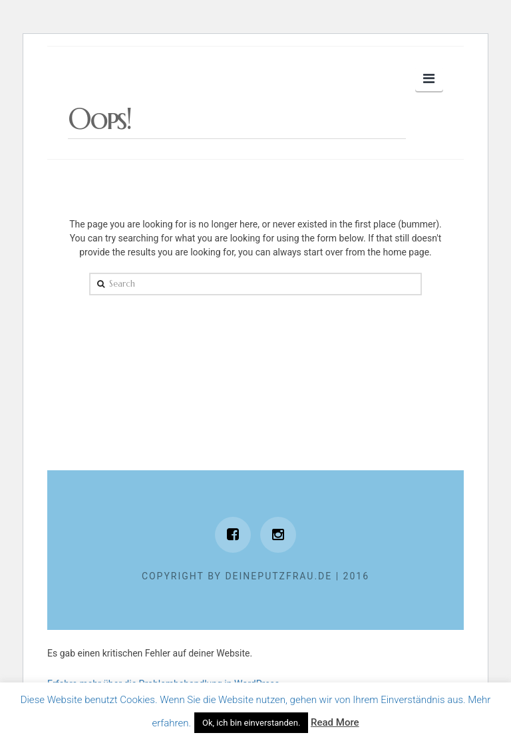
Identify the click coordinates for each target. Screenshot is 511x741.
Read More (335, 722)
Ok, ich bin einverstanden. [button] (251, 723)
